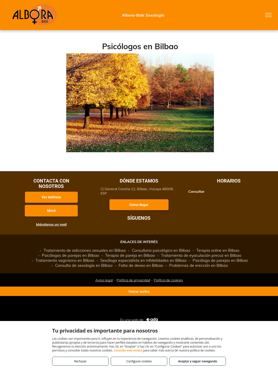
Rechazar (80, 361)
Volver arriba (139, 291)
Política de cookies (168, 280)
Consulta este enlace (128, 350)
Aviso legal (104, 280)
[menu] (268, 15)
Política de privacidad (133, 280)
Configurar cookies (139, 361)
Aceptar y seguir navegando (197, 361)
